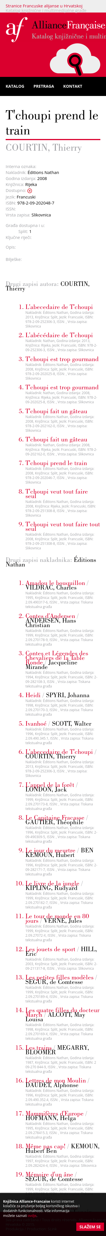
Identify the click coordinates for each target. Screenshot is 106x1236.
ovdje (32, 1215)
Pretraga (44, 86)
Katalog (15, 86)
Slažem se (90, 1226)
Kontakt (72, 86)
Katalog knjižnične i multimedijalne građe (46, 10)
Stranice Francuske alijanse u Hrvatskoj (44, 6)
